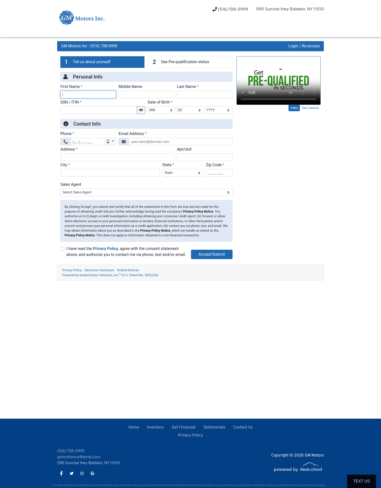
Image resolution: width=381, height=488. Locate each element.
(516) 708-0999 (230, 9)
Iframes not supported (190, 227)
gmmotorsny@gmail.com (78, 457)
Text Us (361, 481)
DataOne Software (132, 485)
